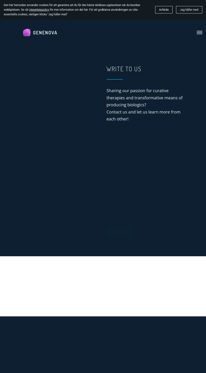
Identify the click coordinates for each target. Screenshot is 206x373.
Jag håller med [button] (189, 9)
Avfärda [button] (164, 9)
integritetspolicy (39, 9)
